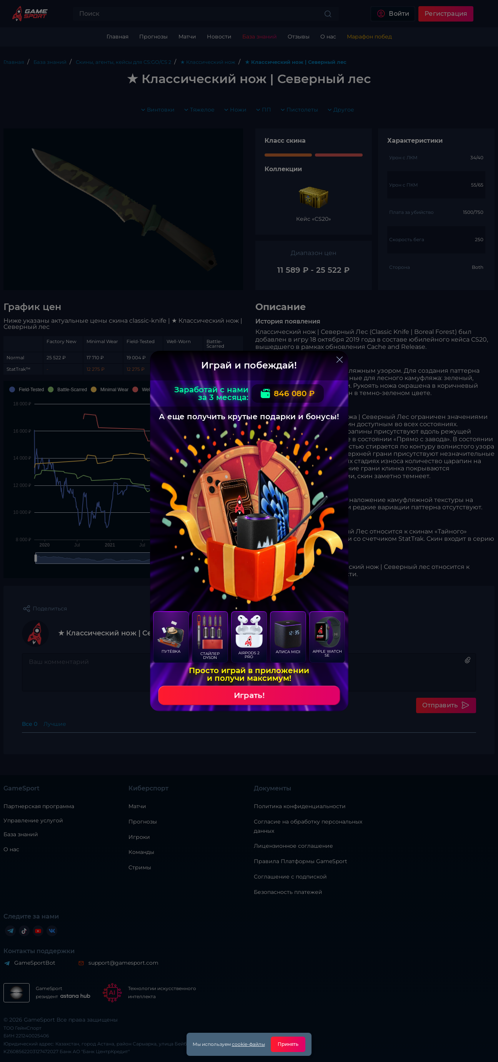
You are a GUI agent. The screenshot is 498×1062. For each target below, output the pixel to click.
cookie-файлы (248, 1044)
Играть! (249, 695)
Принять (288, 1044)
